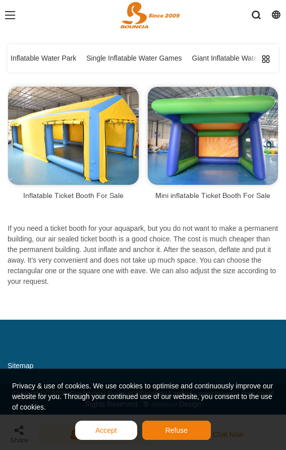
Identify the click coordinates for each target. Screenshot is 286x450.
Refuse (176, 430)
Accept (106, 430)
